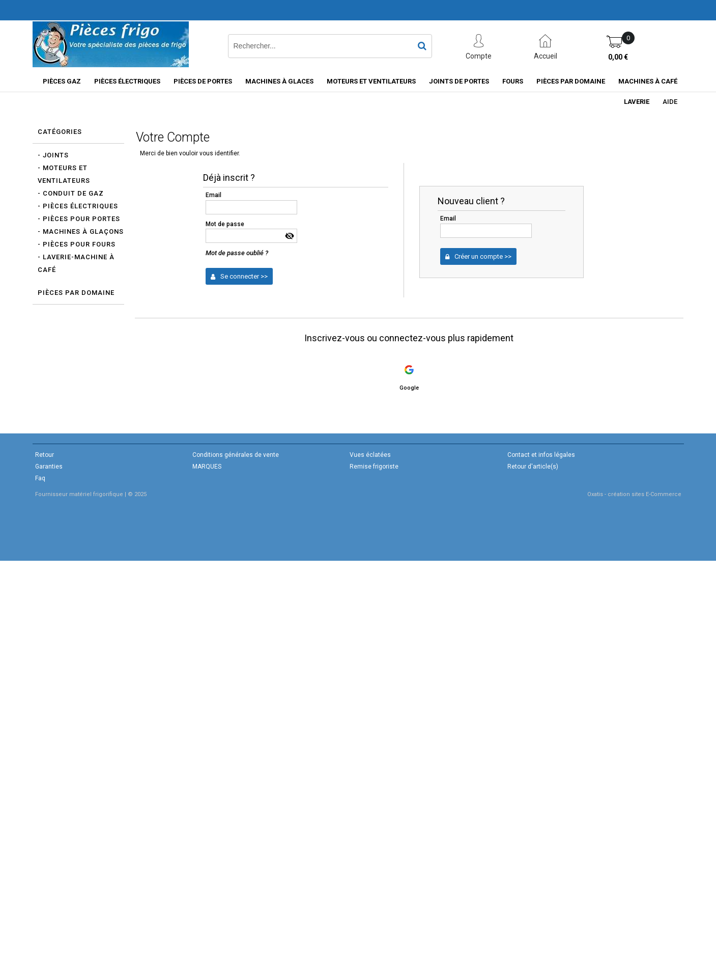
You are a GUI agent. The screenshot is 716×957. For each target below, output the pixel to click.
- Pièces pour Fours (77, 244)
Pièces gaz (62, 81)
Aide (670, 101)
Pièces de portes (203, 81)
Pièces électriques (127, 81)
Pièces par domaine (570, 81)
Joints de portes (459, 81)
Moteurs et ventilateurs (371, 81)
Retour (44, 454)
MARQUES (206, 466)
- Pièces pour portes (79, 219)
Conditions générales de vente (235, 454)
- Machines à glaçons (81, 231)
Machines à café (647, 81)
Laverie (636, 101)
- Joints (53, 155)
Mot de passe (225, 224)
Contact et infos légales (541, 454)
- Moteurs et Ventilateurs (64, 174)
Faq (40, 478)
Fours (512, 81)
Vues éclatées (370, 454)
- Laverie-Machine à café (76, 263)
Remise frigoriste (374, 466)
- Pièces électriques (78, 206)
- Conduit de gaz (71, 193)
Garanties (49, 466)
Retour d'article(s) (532, 466)
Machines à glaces (279, 81)
